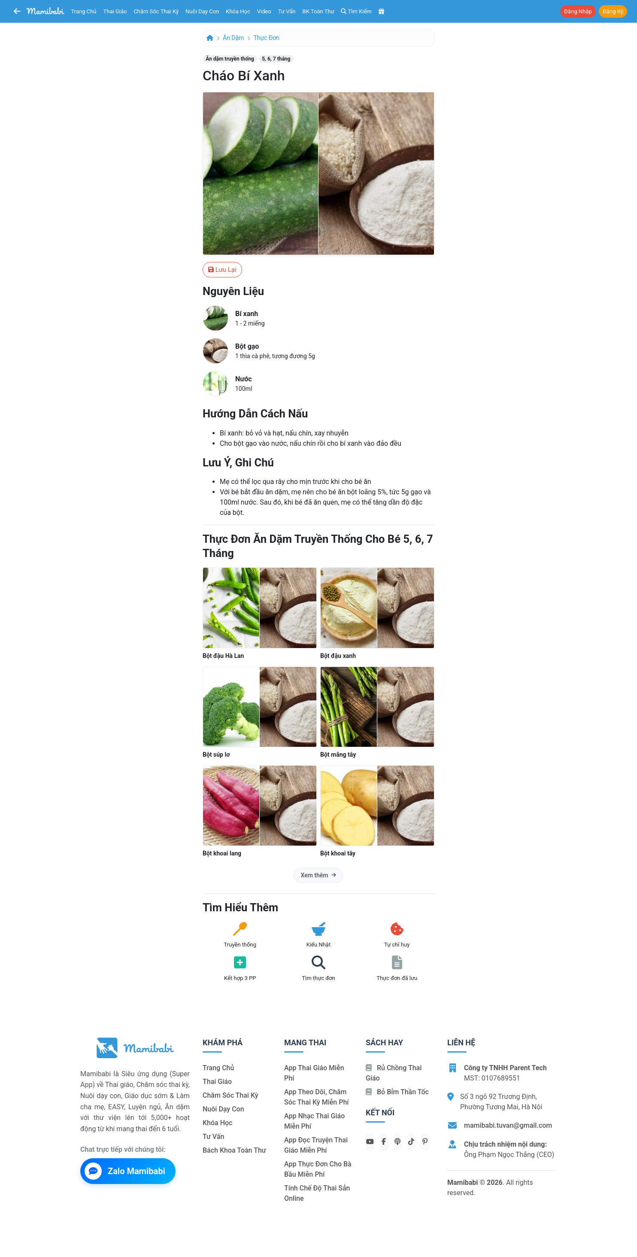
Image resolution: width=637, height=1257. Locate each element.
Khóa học (238, 11)
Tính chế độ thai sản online (317, 1193)
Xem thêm (319, 875)
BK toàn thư (318, 11)
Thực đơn (266, 37)
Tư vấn (287, 11)
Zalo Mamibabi (125, 1171)
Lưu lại (222, 270)
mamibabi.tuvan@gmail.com (508, 1125)
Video (264, 11)
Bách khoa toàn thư (234, 1150)
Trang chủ (84, 11)
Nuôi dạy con (202, 11)
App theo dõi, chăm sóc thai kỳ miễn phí (316, 1097)
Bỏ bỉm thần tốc (397, 1092)
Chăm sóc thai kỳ (156, 11)
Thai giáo (115, 11)
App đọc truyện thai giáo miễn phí (316, 1145)
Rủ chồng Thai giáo (394, 1073)
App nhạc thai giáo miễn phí (314, 1121)
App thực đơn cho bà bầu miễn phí (318, 1169)
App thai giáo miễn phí (314, 1073)
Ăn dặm (233, 37)
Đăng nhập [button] (578, 11)
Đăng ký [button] (613, 11)
